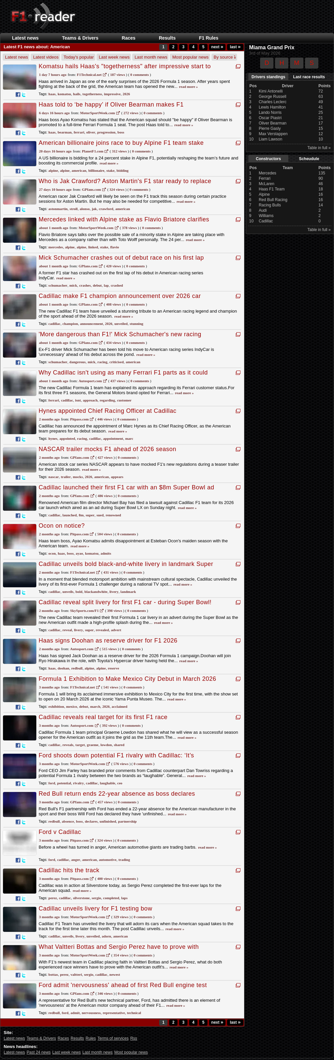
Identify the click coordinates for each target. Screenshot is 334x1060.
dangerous (77, 362)
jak (94, 209)
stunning (136, 324)
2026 (126, 94)
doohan (63, 668)
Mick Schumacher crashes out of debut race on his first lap (121, 257)
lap (106, 285)
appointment (113, 438)
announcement (91, 324)
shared (119, 745)
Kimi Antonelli (271, 91)
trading (124, 860)
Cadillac (266, 221)
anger (75, 860)
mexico (71, 706)
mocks (78, 477)
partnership (127, 821)
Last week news (114, 57)
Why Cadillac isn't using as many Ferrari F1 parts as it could (123, 372)
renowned (113, 515)
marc (129, 438)
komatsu (64, 94)
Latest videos (46, 57)
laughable (107, 783)
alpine (53, 170)
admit (75, 1013)
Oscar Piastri (270, 118)
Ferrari (264, 178)
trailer (66, 477)
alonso (85, 209)
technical (134, 1013)
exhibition (56, 706)
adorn (106, 936)
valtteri (76, 974)
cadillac (54, 324)
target (80, 745)
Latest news (25, 38)
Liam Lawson (270, 139)
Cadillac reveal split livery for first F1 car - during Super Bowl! (125, 602)
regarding (107, 400)
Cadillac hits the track (69, 870)
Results (167, 38)
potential (64, 783)
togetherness (92, 94)
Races (129, 38)
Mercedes (267, 173)
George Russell (272, 96)
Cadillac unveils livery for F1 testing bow (95, 908)
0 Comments (139, 75)
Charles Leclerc (272, 102)
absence (68, 821)
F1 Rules (208, 38)
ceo (119, 783)
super (90, 515)
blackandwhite (96, 592)
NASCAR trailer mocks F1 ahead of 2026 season (107, 449)
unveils (68, 592)
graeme (93, 745)
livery (114, 592)
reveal (67, 630)
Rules (91, 1038)
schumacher (57, 285)
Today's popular (79, 57)
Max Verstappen (273, 134)
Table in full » (319, 147)
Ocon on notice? (62, 525)
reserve (113, 668)
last (235, 47)
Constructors (268, 158)
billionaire (96, 170)
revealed (102, 630)
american (79, 170)
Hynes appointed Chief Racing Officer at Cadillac (107, 410)
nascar (53, 477)
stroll (74, 209)
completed (111, 898)
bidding (123, 170)
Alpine (264, 194)
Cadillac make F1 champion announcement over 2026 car (120, 296)
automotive (108, 860)
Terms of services (113, 1038)
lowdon (106, 745)
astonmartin (57, 209)
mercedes (55, 247)
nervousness (91, 1013)
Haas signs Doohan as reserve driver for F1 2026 (108, 640)
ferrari (79, 132)
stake (110, 170)
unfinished (108, 821)
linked (93, 247)
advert (116, 630)
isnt (78, 400)
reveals (68, 745)
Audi (263, 210)
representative (114, 1013)
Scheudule (309, 158)
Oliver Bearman (272, 123)
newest (115, 974)
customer (124, 400)
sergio (96, 898)
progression (106, 132)
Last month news (151, 57)
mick (73, 285)
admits (106, 553)
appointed (67, 438)
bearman (65, 132)
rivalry (78, 783)
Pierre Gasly (270, 128)
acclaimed (119, 706)
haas (51, 94)
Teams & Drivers (80, 38)
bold (79, 592)
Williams (266, 215)
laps (124, 898)
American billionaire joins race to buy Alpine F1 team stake (121, 142)
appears (117, 477)
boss (121, 132)
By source (225, 57)
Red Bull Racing (273, 199)
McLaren (266, 183)
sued (100, 515)
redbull (77, 668)
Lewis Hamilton (272, 107)
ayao (79, 553)
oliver (90, 132)
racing (103, 362)
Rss (133, 1038)
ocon (52, 553)
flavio (114, 247)
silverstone (81, 898)
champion (70, 324)
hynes (52, 438)
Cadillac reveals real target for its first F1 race (103, 717)
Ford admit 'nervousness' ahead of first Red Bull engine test (123, 985)
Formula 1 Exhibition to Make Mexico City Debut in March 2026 (127, 678)
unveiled (121, 324)
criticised (117, 362)
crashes (85, 285)
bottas (53, 974)
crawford (106, 209)
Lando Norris (270, 112)
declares (91, 821)
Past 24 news (39, 1052)
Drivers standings (268, 77)
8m (81, 515)
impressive (112, 94)
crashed (117, 285)
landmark (128, 592)
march (95, 706)
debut (97, 285)
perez (52, 898)
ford (51, 783)
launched (70, 515)
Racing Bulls (270, 205)
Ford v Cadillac (60, 832)
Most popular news (190, 57)
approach (90, 400)
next (217, 47)
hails (76, 94)
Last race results (309, 77)
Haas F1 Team (272, 189)
